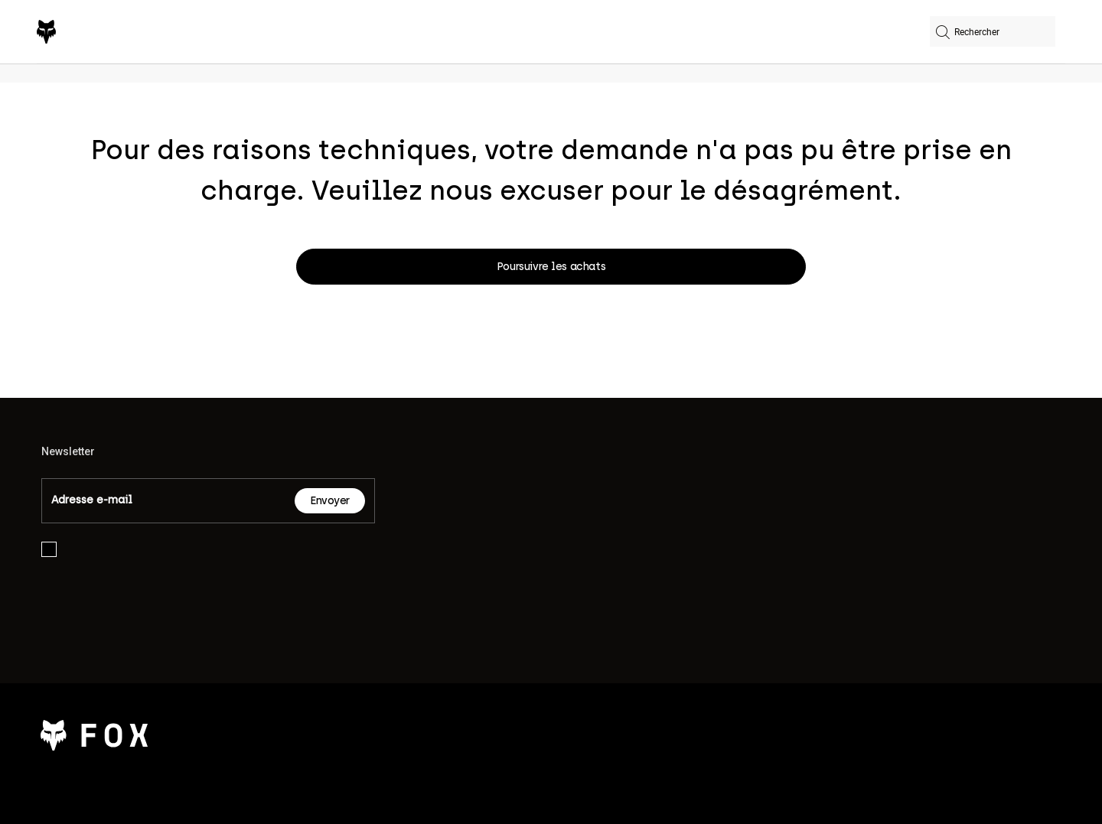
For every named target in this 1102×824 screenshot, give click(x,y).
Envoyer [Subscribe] (330, 500)
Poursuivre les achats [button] (551, 266)
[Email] (168, 501)
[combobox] (992, 31)
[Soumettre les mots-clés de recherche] (942, 34)
